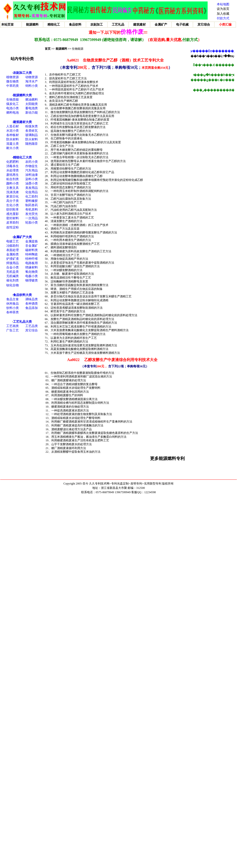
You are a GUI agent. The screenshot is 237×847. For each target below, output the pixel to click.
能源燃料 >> (63, 48)
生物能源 (77, 48)
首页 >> (50, 48)
